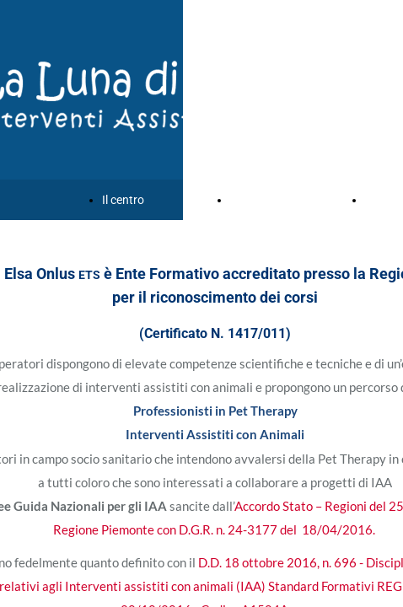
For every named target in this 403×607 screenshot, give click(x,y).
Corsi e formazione (279, 200)
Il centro (123, 200)
